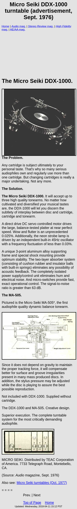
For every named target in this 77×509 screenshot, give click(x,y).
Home (5, 26)
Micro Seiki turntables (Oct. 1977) (42, 483)
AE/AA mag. (17, 29)
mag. (22, 26)
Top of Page (32, 502)
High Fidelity (63, 26)
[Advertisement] (38, 52)
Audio (15, 26)
